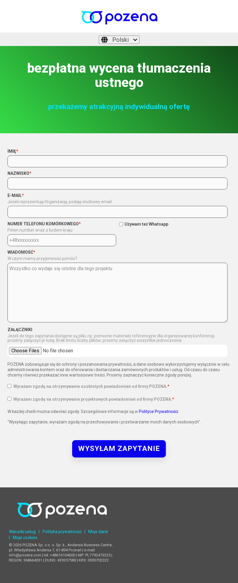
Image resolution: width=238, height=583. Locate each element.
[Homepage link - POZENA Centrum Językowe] (62, 523)
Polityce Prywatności (158, 411)
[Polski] (119, 40)
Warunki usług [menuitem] (22, 531)
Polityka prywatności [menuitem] (62, 531)
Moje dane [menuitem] (98, 531)
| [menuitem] (39, 531)
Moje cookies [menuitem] (25, 537)
